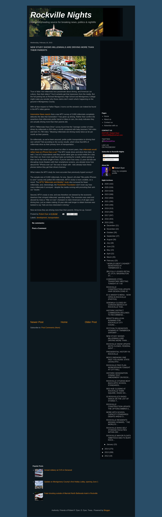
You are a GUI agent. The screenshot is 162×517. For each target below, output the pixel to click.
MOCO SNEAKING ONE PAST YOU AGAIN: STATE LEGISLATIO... (117, 360)
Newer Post (36, 322)
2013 (107, 452)
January (110, 444)
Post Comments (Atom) (50, 328)
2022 (107, 198)
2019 (107, 208)
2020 (107, 205)
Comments (108, 159)
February (110, 261)
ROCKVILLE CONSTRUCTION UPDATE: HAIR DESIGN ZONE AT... (118, 289)
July (108, 243)
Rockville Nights (61, 14)
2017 (107, 215)
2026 (107, 184)
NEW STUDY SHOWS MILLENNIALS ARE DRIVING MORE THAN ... (117, 338)
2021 (107, 201)
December (111, 225)
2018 (107, 212)
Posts (106, 156)
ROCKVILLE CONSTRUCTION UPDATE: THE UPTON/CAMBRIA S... (118, 406)
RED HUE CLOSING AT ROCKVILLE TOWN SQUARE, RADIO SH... (116, 391)
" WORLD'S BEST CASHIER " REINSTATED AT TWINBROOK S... (118, 266)
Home (64, 322)
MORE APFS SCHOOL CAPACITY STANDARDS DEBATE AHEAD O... (117, 414)
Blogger (107, 510)
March (109, 257)
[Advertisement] (63, 301)
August (110, 240)
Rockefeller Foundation (66, 185)
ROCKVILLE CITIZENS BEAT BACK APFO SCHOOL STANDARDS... (118, 383)
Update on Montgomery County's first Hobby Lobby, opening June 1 (71, 482)
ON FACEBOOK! (108, 147)
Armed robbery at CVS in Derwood (58, 470)
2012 (107, 456)
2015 (107, 222)
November (111, 229)
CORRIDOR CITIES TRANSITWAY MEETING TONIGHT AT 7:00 (117, 281)
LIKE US (105, 145)
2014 (107, 449)
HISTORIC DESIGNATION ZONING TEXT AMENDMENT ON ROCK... (118, 375)
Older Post (91, 322)
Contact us (108, 122)
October (110, 232)
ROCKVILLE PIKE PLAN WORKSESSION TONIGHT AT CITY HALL (118, 367)
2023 (107, 194)
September (111, 236)
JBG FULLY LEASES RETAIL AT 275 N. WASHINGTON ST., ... (118, 274)
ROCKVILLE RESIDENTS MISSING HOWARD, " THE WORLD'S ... (118, 422)
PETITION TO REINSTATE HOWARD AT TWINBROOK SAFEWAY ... (118, 330)
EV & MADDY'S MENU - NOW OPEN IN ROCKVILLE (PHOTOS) (118, 297)
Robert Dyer (119, 168)
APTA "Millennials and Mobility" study (54, 182)
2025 (107, 187)
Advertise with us (111, 125)
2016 (107, 219)
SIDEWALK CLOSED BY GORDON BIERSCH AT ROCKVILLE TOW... (116, 305)
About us (107, 119)
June (109, 246)
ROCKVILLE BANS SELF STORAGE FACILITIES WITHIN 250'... (116, 430)
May (109, 250)
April (109, 254)
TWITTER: (106, 139)
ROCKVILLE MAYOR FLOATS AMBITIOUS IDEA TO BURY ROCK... (118, 438)
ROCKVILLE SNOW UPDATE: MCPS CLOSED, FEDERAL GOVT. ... (118, 346)
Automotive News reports (40, 114)
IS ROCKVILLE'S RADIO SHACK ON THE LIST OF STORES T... (117, 399)
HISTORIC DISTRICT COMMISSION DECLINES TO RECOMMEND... (117, 313)
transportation (53, 218)
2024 (107, 191)
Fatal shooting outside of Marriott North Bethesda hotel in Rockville (70, 493)
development (42, 218)
